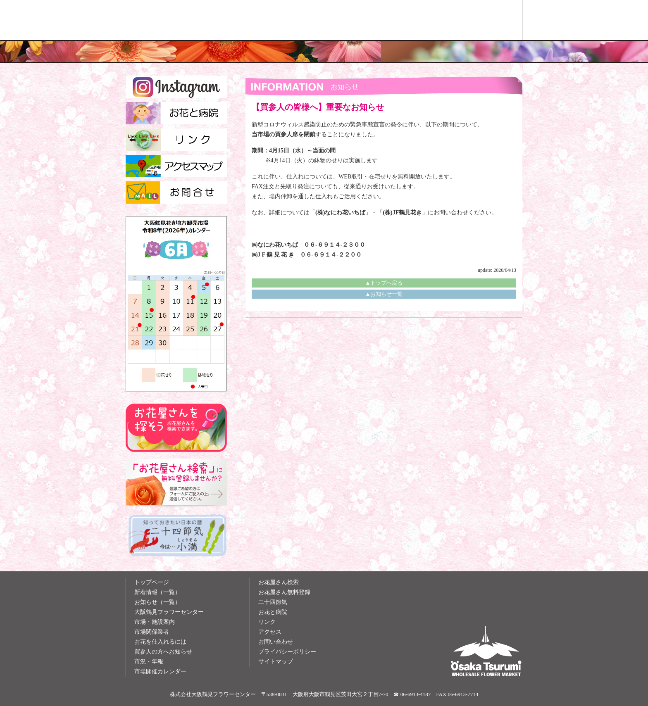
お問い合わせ (275, 642)
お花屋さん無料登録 (284, 592)
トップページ (151, 582)
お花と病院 (272, 612)
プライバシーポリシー (287, 652)
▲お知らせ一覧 (384, 294)
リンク (267, 622)
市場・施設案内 (154, 622)
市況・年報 (148, 661)
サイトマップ (275, 661)
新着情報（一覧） (157, 592)
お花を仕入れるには (160, 642)
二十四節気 (272, 602)
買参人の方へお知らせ (163, 652)
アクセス (269, 632)
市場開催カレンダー (160, 671)
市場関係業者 (151, 632)
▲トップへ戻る (384, 283)
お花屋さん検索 (278, 582)
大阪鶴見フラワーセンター (169, 612)
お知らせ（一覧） (157, 602)
